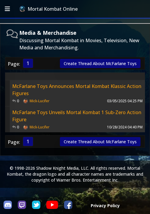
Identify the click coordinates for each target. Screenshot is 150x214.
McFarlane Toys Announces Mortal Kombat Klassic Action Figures (76, 90)
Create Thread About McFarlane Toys (100, 63)
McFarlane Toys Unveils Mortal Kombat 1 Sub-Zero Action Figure (76, 116)
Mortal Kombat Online (49, 9)
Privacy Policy (105, 205)
